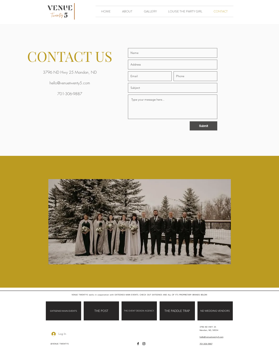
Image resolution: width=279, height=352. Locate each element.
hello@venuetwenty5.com (70, 82)
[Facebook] (138, 344)
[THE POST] (101, 310)
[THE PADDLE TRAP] (177, 310)
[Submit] (203, 125)
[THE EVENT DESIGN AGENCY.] (139, 310)
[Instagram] (144, 344)
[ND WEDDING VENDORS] (215, 310)
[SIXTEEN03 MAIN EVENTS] (63, 310)
